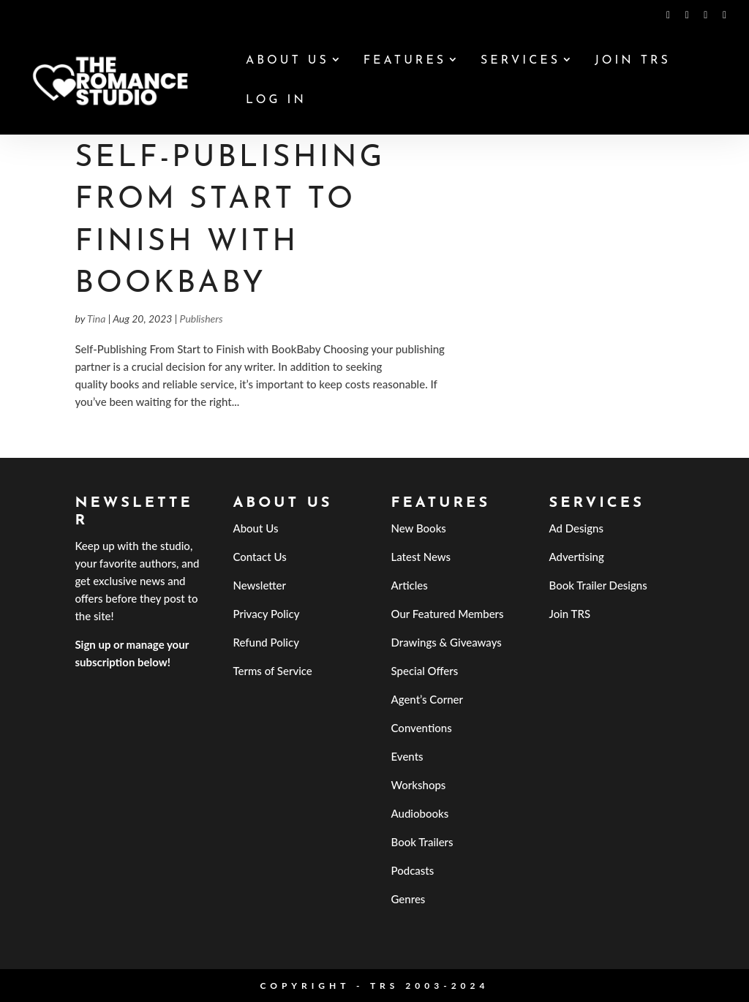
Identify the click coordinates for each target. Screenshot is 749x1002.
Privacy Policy (266, 613)
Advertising (576, 556)
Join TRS (633, 61)
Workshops (418, 784)
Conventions (421, 727)
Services (520, 61)
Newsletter (259, 585)
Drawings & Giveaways (446, 642)
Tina (96, 318)
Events (407, 756)
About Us (287, 61)
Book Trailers (422, 841)
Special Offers (425, 670)
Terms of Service (272, 670)
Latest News (421, 556)
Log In (276, 100)
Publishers (201, 318)
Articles (409, 585)
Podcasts (412, 870)
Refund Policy (266, 642)
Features (405, 61)
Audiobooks (420, 813)
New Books (418, 528)
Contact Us (259, 556)
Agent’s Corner (427, 699)
